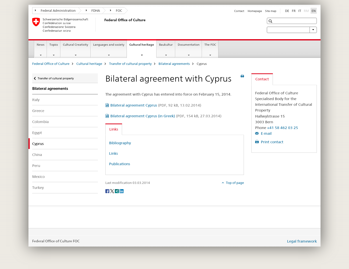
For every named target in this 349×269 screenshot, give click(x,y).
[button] (271, 21)
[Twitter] (112, 191)
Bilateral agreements (174, 64)
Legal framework (302, 241)
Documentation (188, 44)
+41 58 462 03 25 (282, 127)
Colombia (40, 121)
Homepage (255, 11)
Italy (35, 99)
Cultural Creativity (75, 44)
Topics (53, 44)
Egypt (37, 132)
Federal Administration (55, 10)
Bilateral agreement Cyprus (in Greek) (165, 116)
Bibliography (120, 142)
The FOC (210, 44)
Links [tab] (113, 129)
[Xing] (117, 191)
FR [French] (294, 11)
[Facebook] (107, 191)
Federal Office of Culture (50, 64)
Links (113, 153)
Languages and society (108, 44)
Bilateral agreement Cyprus (155, 105)
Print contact (271, 141)
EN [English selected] (314, 11)
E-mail (266, 133)
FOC (116, 10)
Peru (36, 165)
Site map (270, 11)
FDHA (93, 10)
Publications (119, 163)
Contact (239, 11)
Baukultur (166, 44)
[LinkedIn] (122, 191)
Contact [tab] (262, 79)
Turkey (38, 187)
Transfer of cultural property (130, 64)
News (40, 44)
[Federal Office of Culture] (103, 25)
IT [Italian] (299, 11)
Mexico (38, 176)
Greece (38, 110)
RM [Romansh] (307, 10)
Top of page (234, 183)
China (37, 154)
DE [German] (287, 11)
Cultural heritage (142, 46)
